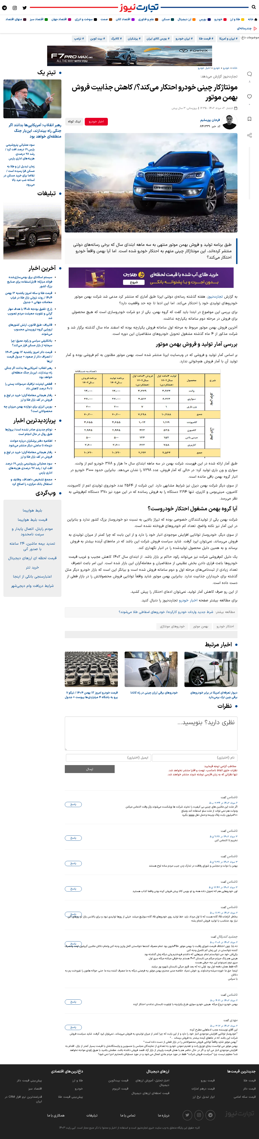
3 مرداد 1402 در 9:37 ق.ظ (223, 862)
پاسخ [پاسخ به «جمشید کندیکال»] (73, 944)
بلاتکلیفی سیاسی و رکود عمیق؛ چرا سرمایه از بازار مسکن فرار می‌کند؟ (31, 343)
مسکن (166, 19)
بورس (202, 19)
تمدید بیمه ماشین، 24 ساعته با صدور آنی (32, 546)
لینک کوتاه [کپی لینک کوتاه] (74, 121)
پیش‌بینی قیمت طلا (70, 1097)
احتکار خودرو (225, 626)
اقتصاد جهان (59, 19)
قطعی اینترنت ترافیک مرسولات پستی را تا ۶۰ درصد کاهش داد (28, 386)
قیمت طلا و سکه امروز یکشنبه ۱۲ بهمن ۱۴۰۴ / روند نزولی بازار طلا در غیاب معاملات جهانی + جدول (28, 298)
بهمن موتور (200, 626)
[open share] (249, 135)
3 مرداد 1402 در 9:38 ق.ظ (223, 836)
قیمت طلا (250, 1080)
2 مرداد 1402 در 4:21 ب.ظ (223, 1000)
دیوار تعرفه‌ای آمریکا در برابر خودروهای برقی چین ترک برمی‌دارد (213, 695)
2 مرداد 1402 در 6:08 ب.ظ (223, 942)
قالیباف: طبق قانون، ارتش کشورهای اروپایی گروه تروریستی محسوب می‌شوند (30, 329)
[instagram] (198, 1115)
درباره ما (163, 1115)
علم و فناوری (146, 19)
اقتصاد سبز (37, 19)
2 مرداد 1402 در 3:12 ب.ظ (223, 1026)
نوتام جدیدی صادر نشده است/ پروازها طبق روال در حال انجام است (28, 432)
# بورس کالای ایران (158, 39)
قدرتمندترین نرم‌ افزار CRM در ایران (23, 1099)
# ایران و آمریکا (228, 39)
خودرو (218, 19)
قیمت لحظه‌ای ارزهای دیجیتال (150, 1093)
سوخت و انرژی (84, 19)
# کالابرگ (116, 39)
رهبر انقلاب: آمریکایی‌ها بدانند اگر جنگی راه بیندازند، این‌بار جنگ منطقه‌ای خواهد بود (35, 130)
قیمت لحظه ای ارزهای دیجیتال (32, 558)
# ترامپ (79, 39)
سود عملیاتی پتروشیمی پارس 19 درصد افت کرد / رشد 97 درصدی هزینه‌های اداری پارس (20, 152)
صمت (104, 19)
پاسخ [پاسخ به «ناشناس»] (73, 804)
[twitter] (187, 1115)
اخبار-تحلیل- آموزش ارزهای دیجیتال (152, 1082)
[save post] (249, 119)
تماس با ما (127, 1115)
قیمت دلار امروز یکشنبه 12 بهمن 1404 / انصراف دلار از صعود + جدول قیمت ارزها (28, 357)
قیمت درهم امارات (203, 1089)
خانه (250, 19)
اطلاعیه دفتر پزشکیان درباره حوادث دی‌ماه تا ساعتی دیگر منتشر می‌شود (30, 443)
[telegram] (210, 1115)
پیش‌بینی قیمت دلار (29, 1080)
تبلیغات (91, 1115)
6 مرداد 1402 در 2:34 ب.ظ (223, 803)
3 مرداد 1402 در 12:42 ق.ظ (223, 887)
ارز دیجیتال (184, 19)
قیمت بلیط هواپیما (32, 520)
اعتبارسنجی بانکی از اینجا (32, 576)
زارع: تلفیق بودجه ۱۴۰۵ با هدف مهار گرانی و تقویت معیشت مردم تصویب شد (29, 314)
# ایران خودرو (184, 39)
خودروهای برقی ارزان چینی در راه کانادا (154, 693)
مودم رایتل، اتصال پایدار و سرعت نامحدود (32, 531)
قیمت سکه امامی (245, 1097)
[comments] (249, 77)
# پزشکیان (134, 39)
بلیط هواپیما (32, 510)
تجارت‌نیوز (215, 296)
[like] (249, 99)
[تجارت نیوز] (139, 7)
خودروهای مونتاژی (172, 626)
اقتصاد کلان (123, 19)
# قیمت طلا (206, 39)
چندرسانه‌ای (244, 28)
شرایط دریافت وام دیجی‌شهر (32, 586)
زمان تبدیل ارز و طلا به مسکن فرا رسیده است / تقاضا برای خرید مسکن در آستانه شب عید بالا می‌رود (19, 175)
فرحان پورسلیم (210, 120)
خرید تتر (32, 567)
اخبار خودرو (204, 68)
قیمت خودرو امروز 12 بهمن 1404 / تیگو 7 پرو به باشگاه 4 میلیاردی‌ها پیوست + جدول (91, 695)
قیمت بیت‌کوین (118, 1080)
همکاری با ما (56, 1115)
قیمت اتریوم (120, 1089)
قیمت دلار (249, 1089)
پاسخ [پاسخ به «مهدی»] (73, 1027)
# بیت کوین (97, 39)
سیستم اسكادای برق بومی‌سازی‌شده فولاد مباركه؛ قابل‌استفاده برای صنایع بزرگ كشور (29, 282)
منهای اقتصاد (14, 19)
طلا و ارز (235, 19)
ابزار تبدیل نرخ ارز (204, 1097)
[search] (254, 7)
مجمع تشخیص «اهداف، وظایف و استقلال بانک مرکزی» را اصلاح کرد (31, 482)
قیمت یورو (208, 1080)
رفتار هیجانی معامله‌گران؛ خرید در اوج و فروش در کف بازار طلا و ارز (28, 397)
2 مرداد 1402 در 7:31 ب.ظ (223, 913)
